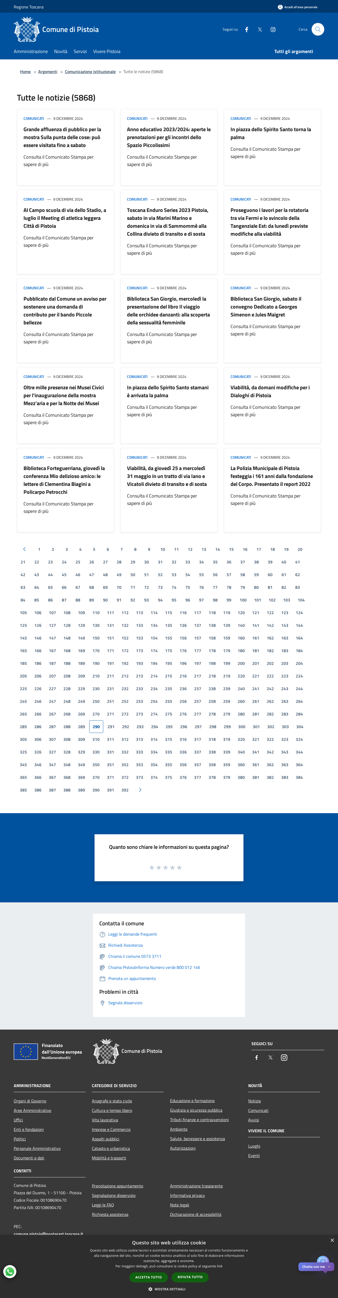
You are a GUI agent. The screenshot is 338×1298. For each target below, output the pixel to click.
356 (183, 764)
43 (36, 574)
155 (168, 638)
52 (160, 574)
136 (183, 625)
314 (154, 739)
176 (183, 650)
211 (110, 676)
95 (174, 600)
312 (125, 739)
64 (36, 587)
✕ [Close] (329, 1266)
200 (241, 663)
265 (23, 714)
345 (23, 764)
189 (81, 663)
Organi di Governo (30, 1101)
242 (270, 688)
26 (91, 562)
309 (81, 739)
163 (284, 638)
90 (105, 600)
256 (183, 701)
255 (168, 701)
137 (197, 625)
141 (255, 625)
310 (96, 739)
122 (270, 612)
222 (270, 676)
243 (284, 688)
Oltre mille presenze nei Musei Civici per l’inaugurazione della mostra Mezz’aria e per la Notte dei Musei (64, 395)
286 (37, 726)
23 (50, 562)
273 (139, 714)
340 (241, 752)
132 (125, 625)
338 (212, 752)
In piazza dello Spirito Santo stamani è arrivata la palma (168, 391)
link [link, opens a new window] (220, 1266)
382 (270, 777)
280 (241, 714)
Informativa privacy (187, 1195)
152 (125, 638)
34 (201, 562)
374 (154, 777)
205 (23, 676)
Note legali (179, 1205)
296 (183, 726)
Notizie (254, 1101)
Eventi (254, 1155)
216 (183, 676)
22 (36, 562)
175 (168, 650)
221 (255, 676)
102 (272, 600)
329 (81, 752)
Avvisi (253, 1120)
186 (37, 663)
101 (257, 600)
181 (255, 650)
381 (255, 777)
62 (297, 574)
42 (23, 574)
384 (299, 777)
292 (125, 726)
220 (241, 676)
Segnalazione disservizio (113, 1195)
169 (81, 650)
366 (37, 777)
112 (125, 612)
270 (96, 714)
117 (197, 612)
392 (125, 790)
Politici (20, 1139)
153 (139, 638)
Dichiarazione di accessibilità (195, 1214)
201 (255, 663)
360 (241, 764)
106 (37, 612)
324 (299, 739)
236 (183, 688)
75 (187, 587)
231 (110, 688)
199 (226, 663)
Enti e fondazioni (29, 1129)
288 (67, 726)
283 (284, 714)
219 (226, 676)
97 (201, 600)
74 (174, 587)
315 (168, 739)
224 (299, 676)
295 (169, 726)
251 (110, 701)
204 (299, 663)
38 (256, 562)
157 (197, 638)
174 (154, 650)
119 (226, 612)
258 (212, 701)
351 (110, 764)
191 (110, 663)
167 (52, 650)
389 (81, 790)
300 (241, 726)
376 (183, 777)
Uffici (18, 1120)
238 (212, 688)
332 (125, 752)
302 (270, 726)
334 (154, 752)
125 (23, 625)
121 (255, 612)
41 (297, 562)
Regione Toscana (29, 7)
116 (183, 612)
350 (96, 764)
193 (139, 663)
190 (96, 663)
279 (226, 714)
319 (226, 739)
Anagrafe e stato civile (112, 1101)
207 (52, 676)
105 (23, 612)
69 (105, 587)
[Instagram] (271, 29)
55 (201, 574)
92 (132, 600)
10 (162, 549)
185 (23, 663)
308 (67, 739)
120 (241, 612)
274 (154, 714)
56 (215, 574)
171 (110, 650)
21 (23, 562)
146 (37, 638)
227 (52, 688)
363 (284, 764)
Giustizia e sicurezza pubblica (196, 1110)
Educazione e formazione (192, 1100)
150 (96, 638)
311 (110, 739)
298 (212, 726)
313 (139, 739)
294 (154, 726)
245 (23, 701)
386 (37, 790)
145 (23, 638)
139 (226, 625)
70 (119, 587)
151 (110, 638)
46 (78, 574)
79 (242, 587)
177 (197, 650)
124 (299, 612)
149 (81, 638)
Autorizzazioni (183, 1148)
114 (154, 612)
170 (96, 650)
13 (203, 549)
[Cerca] (318, 29)
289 (81, 726)
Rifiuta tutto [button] (190, 1277)
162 (270, 638)
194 (154, 663)
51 (146, 574)
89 (91, 600)
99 (229, 600)
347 (52, 764)
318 (212, 739)
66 (64, 587)
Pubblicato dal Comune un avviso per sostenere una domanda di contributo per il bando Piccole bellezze (65, 310)
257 (197, 701)
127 (52, 625)
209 (81, 676)
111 (110, 612)
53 (174, 574)
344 (299, 752)
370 (96, 777)
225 (23, 688)
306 (37, 739)
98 (215, 600)
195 (168, 663)
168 (67, 650)
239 (226, 688)
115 (168, 612)
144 (299, 625)
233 (139, 688)
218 (212, 676)
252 (125, 701)
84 (23, 600)
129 (81, 625)
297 (198, 726)
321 (255, 739)
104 (301, 600)
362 (270, 764)
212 (125, 676)
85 (36, 600)
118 (212, 612)
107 (52, 612)
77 (215, 587)
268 (67, 714)
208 (67, 676)
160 (241, 638)
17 (258, 549)
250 (96, 701)
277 (197, 714)
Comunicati (34, 118)
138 (212, 625)
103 (286, 600)
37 (242, 562)
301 (256, 726)
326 (37, 752)
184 (299, 650)
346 (37, 764)
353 (139, 764)
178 (212, 650)
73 (160, 587)
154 (154, 638)
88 (78, 600)
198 (212, 663)
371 (110, 777)
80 (256, 587)
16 (245, 549)
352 (125, 764)
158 (212, 638)
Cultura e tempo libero (112, 1110)
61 (283, 574)
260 (241, 701)
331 (110, 752)
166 (37, 650)
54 (187, 574)
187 (52, 663)
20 (300, 549)
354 (154, 764)
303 (285, 726)
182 (270, 650)
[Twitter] (257, 29)
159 (226, 638)
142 (270, 625)
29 (132, 562)
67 (78, 587)
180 (241, 650)
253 (139, 701)
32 (174, 562)
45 (64, 574)
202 (270, 663)
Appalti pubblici (105, 1139)
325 (23, 752)
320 (241, 739)
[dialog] (169, 1266)
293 (140, 726)
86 (50, 600)
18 (272, 549)
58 (242, 574)
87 (64, 600)
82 (283, 587)
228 (67, 688)
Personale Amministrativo (37, 1148)
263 (284, 701)
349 (81, 764)
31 (160, 562)
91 (119, 600)
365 (23, 777)
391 (110, 790)
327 (52, 752)
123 (284, 612)
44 (50, 574)
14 (217, 549)
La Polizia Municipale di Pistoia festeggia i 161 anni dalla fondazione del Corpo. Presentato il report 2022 (272, 476)
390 (96, 790)
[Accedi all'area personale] (297, 7)
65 (50, 587)
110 (96, 612)
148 (67, 638)
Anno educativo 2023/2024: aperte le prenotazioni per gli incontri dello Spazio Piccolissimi (169, 137)
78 (229, 587)
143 (284, 625)
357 (197, 764)
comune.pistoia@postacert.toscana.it (48, 1234)
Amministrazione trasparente (196, 1186)
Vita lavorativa (105, 1120)
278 (212, 714)
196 (183, 663)
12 (190, 549)
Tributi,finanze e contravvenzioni (199, 1119)
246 (37, 701)
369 (81, 777)
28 (119, 562)
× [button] (332, 1241)
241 (255, 688)
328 (67, 752)
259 (226, 701)
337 (197, 752)
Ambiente (178, 1129)
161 (255, 638)
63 (23, 587)
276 (183, 714)
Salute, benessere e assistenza (197, 1138)
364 (299, 764)
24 (64, 562)
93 (146, 600)
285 (23, 726)
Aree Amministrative (32, 1110)
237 (197, 688)
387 (52, 790)
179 (226, 650)
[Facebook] (244, 29)
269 (81, 714)
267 (52, 714)
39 (270, 562)
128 (67, 625)
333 (139, 752)
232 (125, 688)
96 (187, 600)
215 (168, 676)
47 (91, 574)
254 (154, 701)
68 (91, 587)
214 (154, 676)
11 (176, 549)
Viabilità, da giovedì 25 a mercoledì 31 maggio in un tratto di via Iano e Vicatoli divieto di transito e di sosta (167, 476)
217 (197, 676)
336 (183, 752)
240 (241, 688)
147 (52, 638)
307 (52, 739)
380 (241, 777)
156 (183, 638)
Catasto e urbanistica (111, 1148)
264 (299, 701)
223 (284, 676)
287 (52, 726)
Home (25, 71)
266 (37, 714)
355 (168, 764)
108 (67, 612)
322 (270, 739)
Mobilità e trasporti (109, 1158)
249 (81, 701)
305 (23, 739)
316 (183, 739)
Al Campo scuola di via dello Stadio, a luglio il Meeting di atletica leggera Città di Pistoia (65, 218)
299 (227, 726)
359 (226, 764)
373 (139, 777)
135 (168, 625)
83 (297, 587)
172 (125, 650)
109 (81, 612)
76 (201, 587)
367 (52, 777)
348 (67, 764)
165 (23, 650)
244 (299, 688)
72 (146, 587)
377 (197, 777)
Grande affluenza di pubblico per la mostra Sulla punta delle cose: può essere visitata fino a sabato (62, 137)
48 (105, 574)
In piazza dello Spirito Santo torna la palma (271, 133)
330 (96, 752)
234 (154, 688)
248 (67, 701)
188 (67, 663)
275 (168, 714)
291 (111, 726)
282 (270, 714)
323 (284, 739)
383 (284, 777)
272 (125, 714)
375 (168, 777)
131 (110, 625)
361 (255, 764)
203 (284, 663)
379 (226, 777)
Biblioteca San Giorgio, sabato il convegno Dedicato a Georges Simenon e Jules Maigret (266, 307)
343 (284, 752)
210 (96, 676)
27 (105, 562)
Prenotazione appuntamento (117, 1186)
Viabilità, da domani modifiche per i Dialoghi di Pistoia (270, 391)
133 (139, 625)
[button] (169, 1289)
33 (187, 562)
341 (255, 752)
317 (197, 739)
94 (160, 600)
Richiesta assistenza (110, 1214)
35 (215, 562)
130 (96, 625)
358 (212, 764)
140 (241, 625)
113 (139, 612)
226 (37, 688)
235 (168, 688)
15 (231, 549)
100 (243, 600)
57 (229, 574)
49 (119, 574)
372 (125, 777)
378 (212, 777)
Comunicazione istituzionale (90, 71)
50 (132, 574)
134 (154, 625)
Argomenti (47, 71)
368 (67, 777)
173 (139, 650)
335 (168, 752)
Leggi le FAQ (103, 1205)
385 (23, 790)
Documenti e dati (29, 1158)
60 (270, 574)
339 (226, 752)
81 (270, 587)
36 (229, 562)
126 (37, 625)
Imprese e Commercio (111, 1129)
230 (96, 688)
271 (110, 714)
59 (256, 574)
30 (146, 562)
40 (283, 562)
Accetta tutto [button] (148, 1277)
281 (255, 714)
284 (299, 714)
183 (284, 650)
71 (132, 587)
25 (78, 562)
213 (139, 676)
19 (286, 549)
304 (299, 726)
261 (255, 701)
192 (125, 663)
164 (299, 638)
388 (67, 790)
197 (197, 663)
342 (270, 752)
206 (37, 676)
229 (81, 688)
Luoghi (254, 1146)
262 (270, 701)
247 (52, 701)
